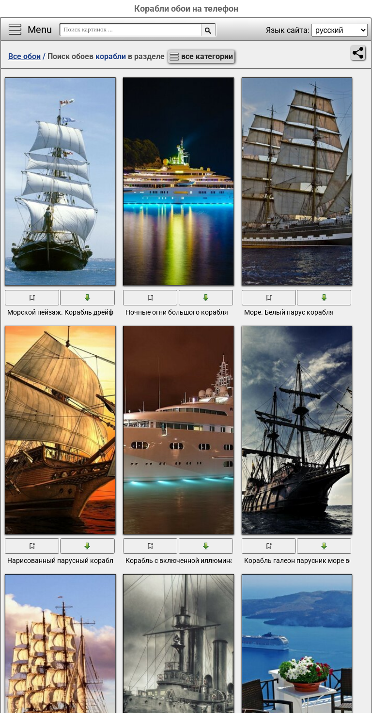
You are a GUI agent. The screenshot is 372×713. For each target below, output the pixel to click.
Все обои (24, 56)
